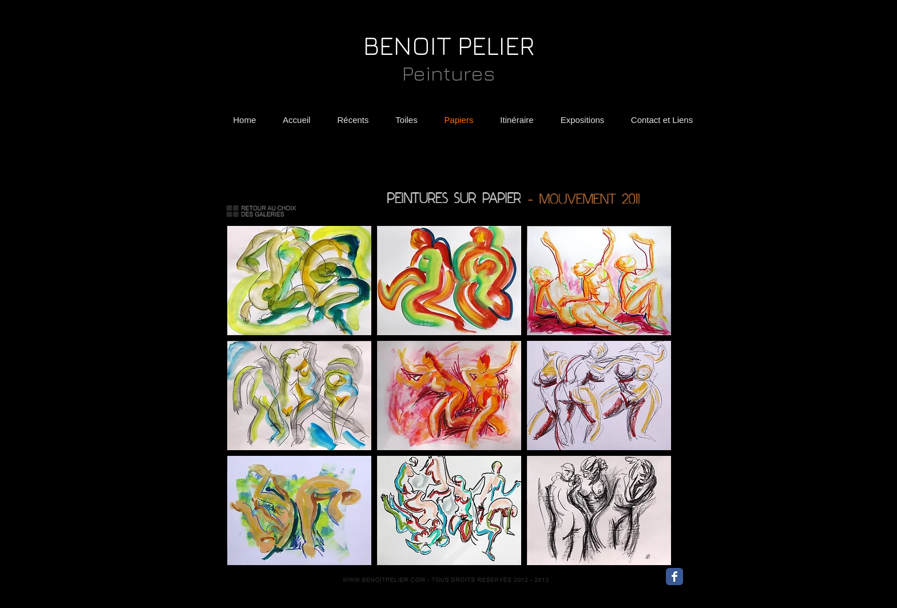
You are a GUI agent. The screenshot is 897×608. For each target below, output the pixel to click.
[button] (299, 280)
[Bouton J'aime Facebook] (706, 579)
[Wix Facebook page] (674, 576)
